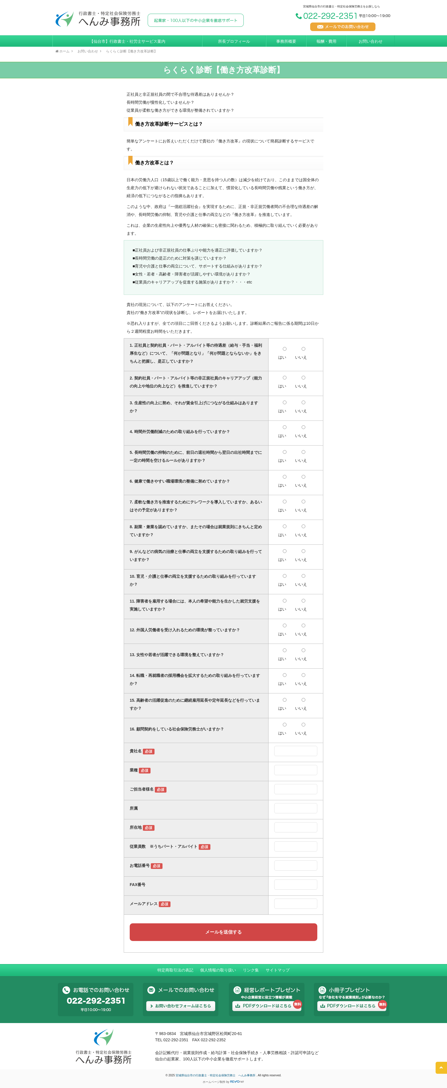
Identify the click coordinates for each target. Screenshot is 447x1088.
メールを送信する (223, 932)
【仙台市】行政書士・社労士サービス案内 (127, 41)
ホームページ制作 (214, 1081)
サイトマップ (278, 970)
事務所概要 (286, 41)
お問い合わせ (371, 41)
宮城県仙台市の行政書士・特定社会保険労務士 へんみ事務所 (216, 1075)
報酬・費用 (326, 41)
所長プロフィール (234, 41)
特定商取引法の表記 (175, 970)
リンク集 (251, 970)
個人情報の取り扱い (218, 970)
